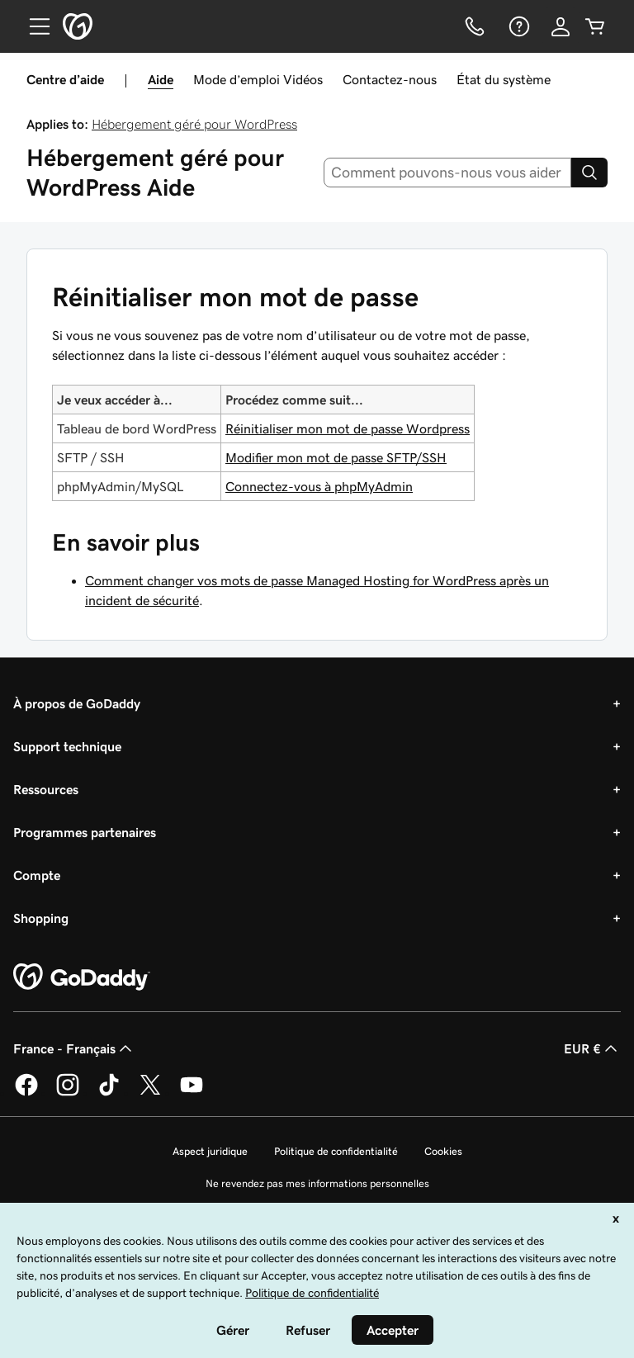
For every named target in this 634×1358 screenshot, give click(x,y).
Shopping (41, 918)
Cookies (443, 1151)
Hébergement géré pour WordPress (194, 123)
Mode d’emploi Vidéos (258, 79)
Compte (36, 875)
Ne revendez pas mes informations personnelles (317, 1183)
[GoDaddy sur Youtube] (191, 1093)
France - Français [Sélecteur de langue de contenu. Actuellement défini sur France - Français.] (74, 1048)
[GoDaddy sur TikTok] (109, 1093)
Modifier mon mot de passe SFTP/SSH (336, 457)
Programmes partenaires (84, 832)
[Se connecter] (561, 26)
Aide (160, 79)
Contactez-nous (390, 79)
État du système (504, 79)
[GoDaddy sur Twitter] (150, 1093)
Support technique (67, 746)
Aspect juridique (210, 1151)
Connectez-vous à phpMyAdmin (319, 486)
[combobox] (448, 172)
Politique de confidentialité (336, 1151)
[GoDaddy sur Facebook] (26, 1093)
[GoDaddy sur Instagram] (67, 1093)
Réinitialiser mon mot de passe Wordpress (347, 428)
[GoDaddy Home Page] (81, 977)
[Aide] (517, 26)
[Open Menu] (33, 26)
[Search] (589, 172)
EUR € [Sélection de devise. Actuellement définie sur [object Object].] (592, 1048)
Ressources (45, 789)
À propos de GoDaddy (76, 703)
